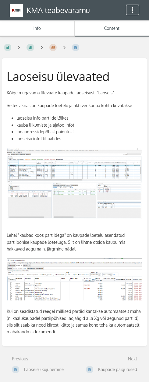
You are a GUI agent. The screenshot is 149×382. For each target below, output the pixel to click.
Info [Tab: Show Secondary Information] (37, 28)
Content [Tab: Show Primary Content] (111, 28)
